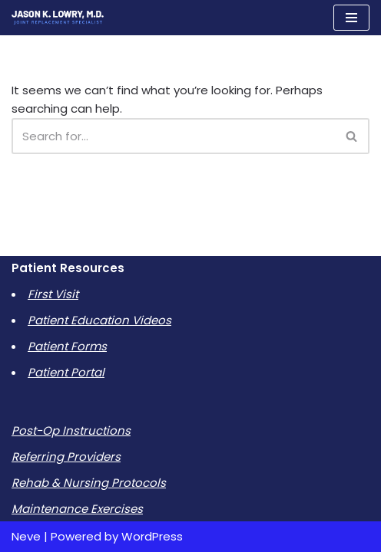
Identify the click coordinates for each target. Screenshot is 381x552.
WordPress (152, 536)
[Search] (173, 136)
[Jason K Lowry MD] (58, 18)
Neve (26, 536)
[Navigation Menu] (351, 18)
